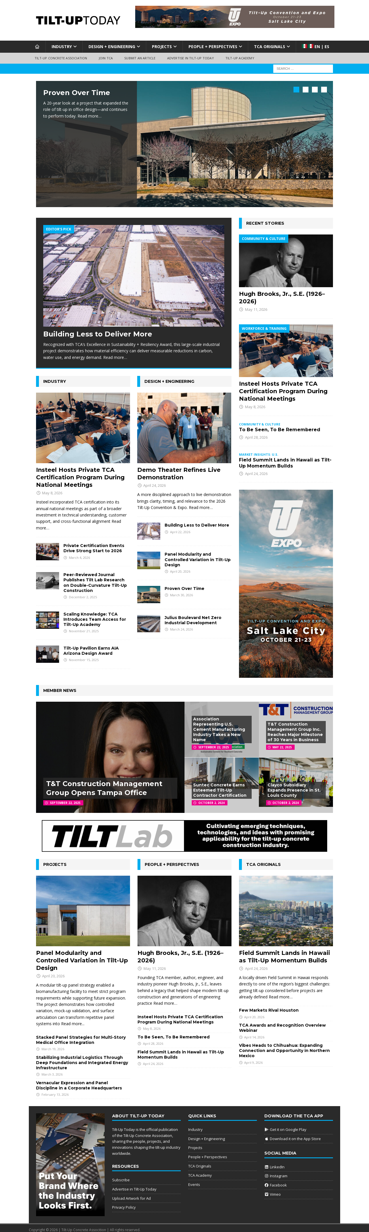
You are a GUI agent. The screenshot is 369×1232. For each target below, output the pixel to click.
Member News (59, 686)
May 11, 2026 (256, 306)
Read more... (72, 1020)
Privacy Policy (124, 1203)
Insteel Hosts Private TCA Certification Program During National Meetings (80, 474)
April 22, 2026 (180, 528)
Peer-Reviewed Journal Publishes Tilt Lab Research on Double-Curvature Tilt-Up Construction (95, 579)
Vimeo (272, 1190)
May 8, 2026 (52, 489)
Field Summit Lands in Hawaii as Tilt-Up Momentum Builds (285, 459)
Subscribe (121, 1176)
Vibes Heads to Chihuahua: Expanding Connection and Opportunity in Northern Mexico (284, 1047)
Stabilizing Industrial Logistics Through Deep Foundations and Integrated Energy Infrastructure (82, 1059)
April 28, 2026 (256, 433)
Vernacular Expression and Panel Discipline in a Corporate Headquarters (79, 1081)
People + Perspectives (213, 46)
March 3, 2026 (52, 1071)
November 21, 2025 (84, 627)
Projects (162, 46)
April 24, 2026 (154, 482)
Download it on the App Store (292, 1135)
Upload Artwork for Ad (131, 1194)
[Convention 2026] (234, 24)
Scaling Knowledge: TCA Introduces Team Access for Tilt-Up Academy (94, 615)
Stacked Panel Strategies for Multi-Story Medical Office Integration (81, 1036)
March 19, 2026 (53, 1045)
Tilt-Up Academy (239, 58)
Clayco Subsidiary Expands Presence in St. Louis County (294, 786)
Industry (62, 46)
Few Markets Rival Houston (269, 1006)
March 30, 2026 (181, 591)
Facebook (275, 1181)
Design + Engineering (112, 46)
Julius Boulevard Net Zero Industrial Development (193, 616)
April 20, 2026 (180, 568)
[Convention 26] (286, 670)
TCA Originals (269, 46)
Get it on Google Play (285, 1125)
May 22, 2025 (282, 743)
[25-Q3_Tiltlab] (184, 844)
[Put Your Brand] (70, 1209)
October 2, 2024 (211, 799)
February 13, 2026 (55, 1091)
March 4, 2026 (79, 554)
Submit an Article (139, 58)
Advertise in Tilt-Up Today (190, 58)
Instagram (275, 1172)
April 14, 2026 (254, 1033)
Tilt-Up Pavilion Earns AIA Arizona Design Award (91, 647)
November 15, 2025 (84, 656)
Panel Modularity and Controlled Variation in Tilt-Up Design (198, 556)
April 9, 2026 (253, 1059)
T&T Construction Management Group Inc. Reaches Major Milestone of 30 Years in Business (295, 728)
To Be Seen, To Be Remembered (279, 426)
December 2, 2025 (83, 593)
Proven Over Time (76, 92)
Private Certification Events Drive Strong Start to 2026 (93, 545)
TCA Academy (200, 1171)
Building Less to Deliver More (97, 330)
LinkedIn (274, 1163)
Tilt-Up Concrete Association (61, 58)
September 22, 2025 (65, 799)
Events (194, 1180)
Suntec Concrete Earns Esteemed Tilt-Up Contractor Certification (219, 786)
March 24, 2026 (181, 626)
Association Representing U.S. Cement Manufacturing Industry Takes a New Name (219, 726)
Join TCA (106, 58)
